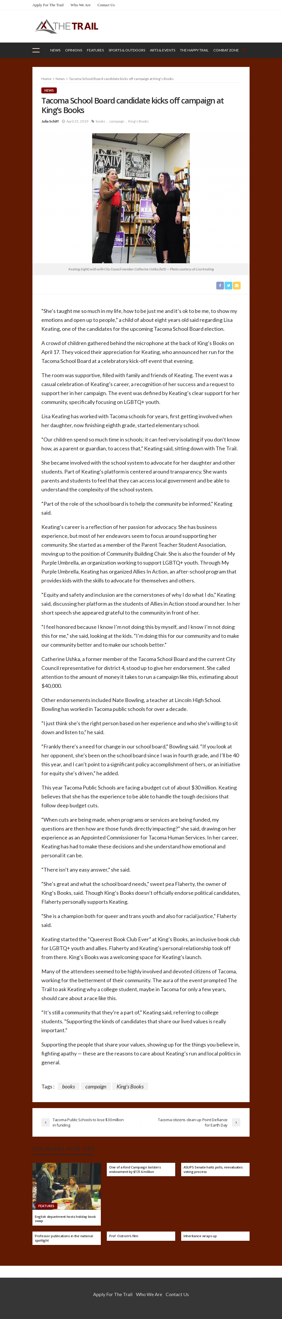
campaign (116, 121)
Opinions (73, 50)
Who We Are (80, 5)
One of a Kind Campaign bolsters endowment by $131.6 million (135, 1169)
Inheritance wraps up (200, 1236)
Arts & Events (162, 50)
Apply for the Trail (48, 5)
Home (46, 78)
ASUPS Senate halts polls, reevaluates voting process (213, 1169)
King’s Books (138, 121)
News (55, 50)
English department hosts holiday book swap (65, 1219)
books (100, 121)
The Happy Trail (194, 50)
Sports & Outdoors (127, 50)
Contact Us (106, 5)
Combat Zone (226, 50)
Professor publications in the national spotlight (64, 1238)
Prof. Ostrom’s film (123, 1236)
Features (95, 50)
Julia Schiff (50, 121)
